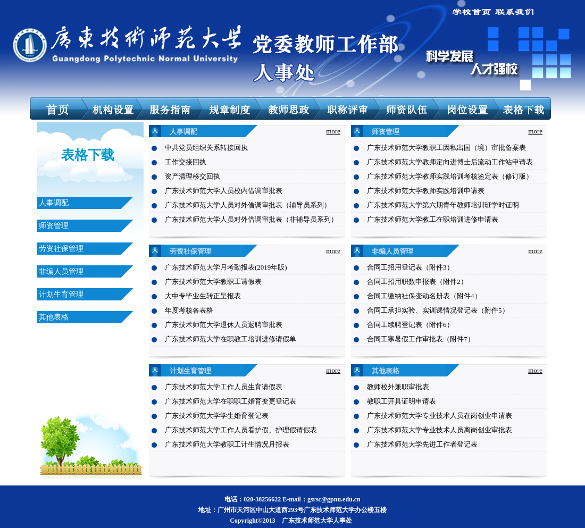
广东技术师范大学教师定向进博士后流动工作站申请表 (450, 162)
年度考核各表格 (189, 310)
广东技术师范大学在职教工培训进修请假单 (230, 339)
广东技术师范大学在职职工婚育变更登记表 (230, 401)
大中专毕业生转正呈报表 (203, 296)
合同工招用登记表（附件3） (410, 267)
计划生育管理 (61, 294)
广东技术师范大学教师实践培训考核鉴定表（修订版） (450, 176)
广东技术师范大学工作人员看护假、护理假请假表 (241, 430)
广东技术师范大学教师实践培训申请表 (425, 191)
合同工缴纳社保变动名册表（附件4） (424, 296)
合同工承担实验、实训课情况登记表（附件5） (438, 310)
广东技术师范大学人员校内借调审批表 (223, 191)
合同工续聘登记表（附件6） (410, 325)
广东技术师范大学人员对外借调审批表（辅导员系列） (248, 205)
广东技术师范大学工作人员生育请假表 (223, 387)
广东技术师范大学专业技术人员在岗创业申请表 (439, 416)
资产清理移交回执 (192, 176)
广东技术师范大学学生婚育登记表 (217, 416)
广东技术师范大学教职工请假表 (213, 282)
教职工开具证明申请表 (401, 401)
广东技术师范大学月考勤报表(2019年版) (226, 267)
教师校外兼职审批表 (398, 387)
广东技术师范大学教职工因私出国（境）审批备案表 (446, 148)
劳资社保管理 (61, 249)
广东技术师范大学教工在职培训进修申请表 (432, 219)
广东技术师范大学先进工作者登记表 (422, 444)
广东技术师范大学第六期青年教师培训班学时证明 (443, 205)
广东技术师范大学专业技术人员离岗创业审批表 (439, 430)
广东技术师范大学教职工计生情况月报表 (227, 444)
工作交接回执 (185, 162)
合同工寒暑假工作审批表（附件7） (420, 339)
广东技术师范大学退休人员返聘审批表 (223, 325)
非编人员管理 (61, 271)
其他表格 (54, 317)
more (333, 131)
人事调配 (54, 203)
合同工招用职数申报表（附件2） (417, 282)
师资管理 (54, 226)
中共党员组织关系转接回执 (206, 148)
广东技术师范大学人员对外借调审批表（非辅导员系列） (251, 219)
